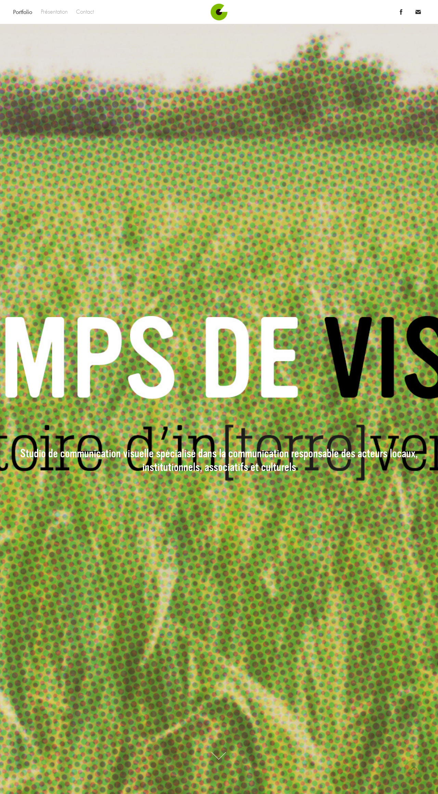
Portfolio (22, 12)
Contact (85, 11)
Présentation (54, 11)
